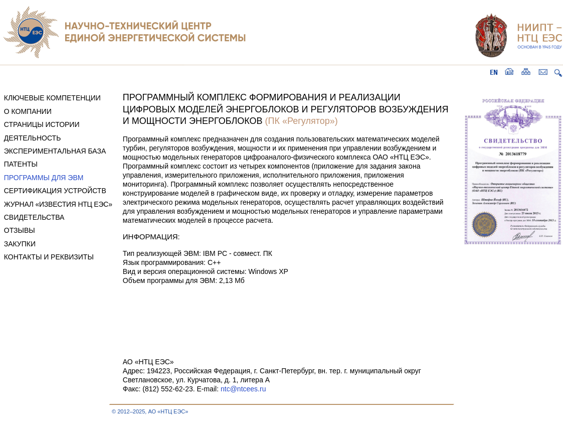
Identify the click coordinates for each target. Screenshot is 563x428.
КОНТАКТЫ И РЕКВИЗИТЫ (49, 257)
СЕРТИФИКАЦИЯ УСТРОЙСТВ (55, 191)
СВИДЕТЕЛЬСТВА (34, 217)
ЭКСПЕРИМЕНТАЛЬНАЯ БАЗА (55, 151)
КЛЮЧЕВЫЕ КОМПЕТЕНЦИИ (52, 98)
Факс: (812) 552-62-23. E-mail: (172, 389)
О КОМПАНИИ (28, 111)
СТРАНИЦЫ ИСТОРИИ (42, 124)
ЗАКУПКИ (20, 244)
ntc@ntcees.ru (243, 389)
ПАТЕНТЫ (21, 164)
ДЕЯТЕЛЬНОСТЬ (32, 138)
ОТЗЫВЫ (19, 230)
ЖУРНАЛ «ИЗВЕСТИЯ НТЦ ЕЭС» (58, 204)
